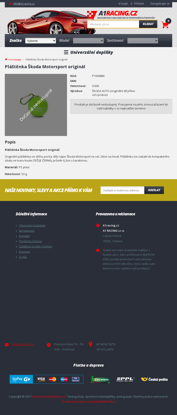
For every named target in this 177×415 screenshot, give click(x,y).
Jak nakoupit (26, 231)
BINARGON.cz (107, 401)
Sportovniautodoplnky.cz (48, 396)
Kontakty (24, 236)
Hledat (148, 24)
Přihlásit (139, 3)
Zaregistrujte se (160, 3)
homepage (15, 59)
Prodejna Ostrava (30, 241)
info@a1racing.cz (23, 3)
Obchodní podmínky (32, 225)
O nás (23, 257)
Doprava (24, 251)
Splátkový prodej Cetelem (35, 246)
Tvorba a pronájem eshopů (79, 401)
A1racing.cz (121, 15)
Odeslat (154, 190)
